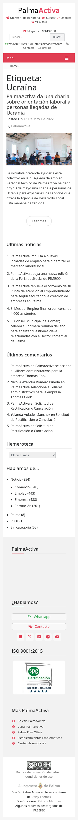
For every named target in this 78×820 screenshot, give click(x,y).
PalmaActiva (20, 126)
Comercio (22, 487)
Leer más (39, 221)
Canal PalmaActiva (30, 727)
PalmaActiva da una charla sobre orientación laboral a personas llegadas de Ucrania (38, 104)
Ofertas (15, 18)
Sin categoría (21, 527)
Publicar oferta (31, 18)
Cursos (50, 18)
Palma (15, 514)
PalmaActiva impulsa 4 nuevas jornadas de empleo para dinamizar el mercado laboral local (40, 261)
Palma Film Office (30, 732)
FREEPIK (39, 810)
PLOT (15, 521)
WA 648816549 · (17, 44)
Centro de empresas (32, 743)
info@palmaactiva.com (48, 44)
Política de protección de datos (37, 772)
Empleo (21, 493)
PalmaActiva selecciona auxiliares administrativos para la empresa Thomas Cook (41, 371)
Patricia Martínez (50, 801)
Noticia (16, 479)
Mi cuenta (41, 22)
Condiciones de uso (39, 777)
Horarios (45, 48)
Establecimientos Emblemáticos (40, 738)
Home (14, 66)
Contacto (29, 48)
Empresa (66, 18)
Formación (23, 506)
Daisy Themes (41, 797)
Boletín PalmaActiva (32, 721)
